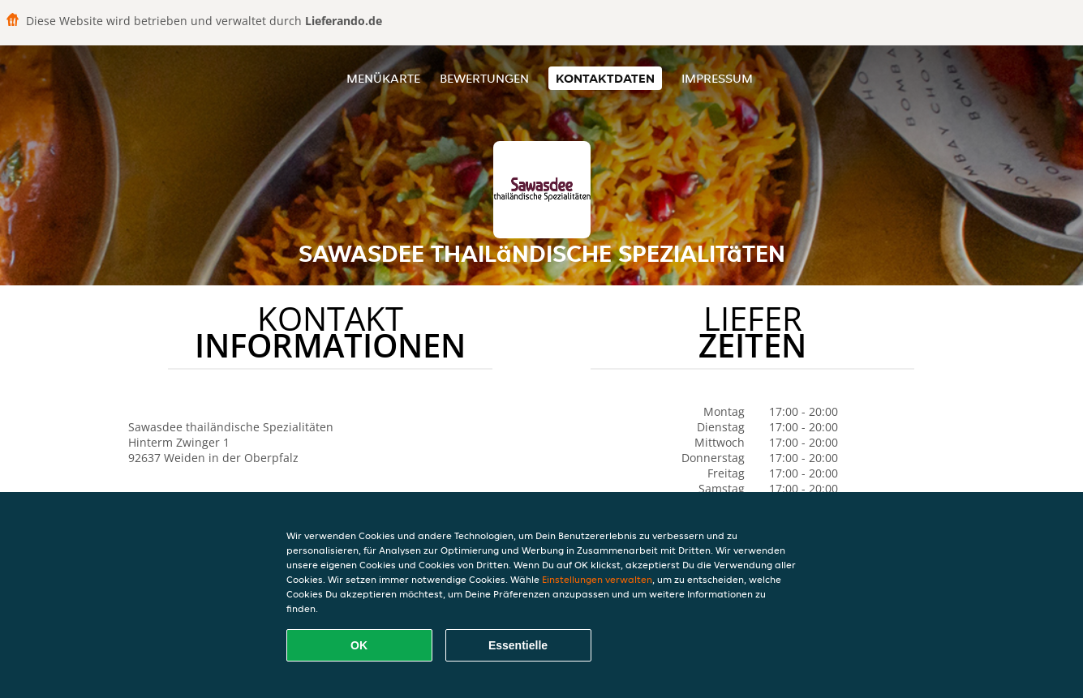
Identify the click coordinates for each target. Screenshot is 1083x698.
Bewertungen (484, 78)
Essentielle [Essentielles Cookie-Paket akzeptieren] (518, 645)
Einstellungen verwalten (597, 579)
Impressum (717, 78)
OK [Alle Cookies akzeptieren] (358, 645)
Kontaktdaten (605, 78)
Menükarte (383, 78)
